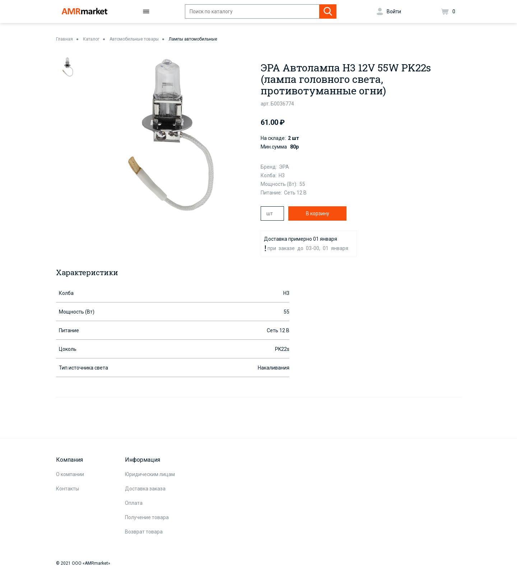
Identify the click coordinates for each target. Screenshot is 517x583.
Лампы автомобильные (193, 39)
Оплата (134, 503)
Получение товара (147, 517)
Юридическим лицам (150, 474)
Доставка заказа (145, 489)
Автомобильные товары (134, 39)
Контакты (67, 489)
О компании (70, 474)
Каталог (91, 39)
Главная (64, 39)
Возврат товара (144, 532)
